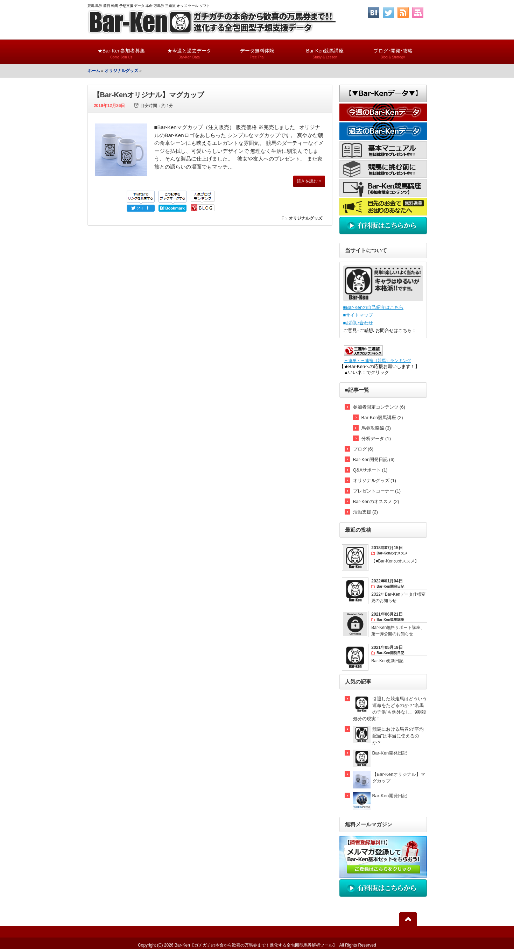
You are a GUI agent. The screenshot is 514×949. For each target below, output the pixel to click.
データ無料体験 (257, 50)
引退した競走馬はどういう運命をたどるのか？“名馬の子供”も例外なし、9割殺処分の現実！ (390, 708)
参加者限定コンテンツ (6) (379, 407)
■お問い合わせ (358, 322)
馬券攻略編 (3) (376, 428)
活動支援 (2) (365, 512)
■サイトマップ (358, 315)
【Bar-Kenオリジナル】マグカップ (148, 95)
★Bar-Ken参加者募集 (121, 50)
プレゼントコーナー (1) (377, 491)
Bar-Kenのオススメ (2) (376, 501)
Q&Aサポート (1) (370, 470)
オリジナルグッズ (121, 70)
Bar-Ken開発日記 (389, 753)
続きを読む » (309, 181)
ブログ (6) (363, 449)
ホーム (93, 70)
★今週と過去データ (189, 50)
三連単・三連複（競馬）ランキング (377, 360)
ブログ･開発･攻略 (393, 50)
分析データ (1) (376, 438)
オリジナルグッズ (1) (374, 480)
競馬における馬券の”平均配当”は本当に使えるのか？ (398, 736)
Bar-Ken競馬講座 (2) (382, 417)
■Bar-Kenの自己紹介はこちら (373, 307)
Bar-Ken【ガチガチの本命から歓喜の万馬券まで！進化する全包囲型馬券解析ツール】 (256, 945)
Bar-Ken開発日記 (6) (374, 459)
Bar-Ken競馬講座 (325, 50)
